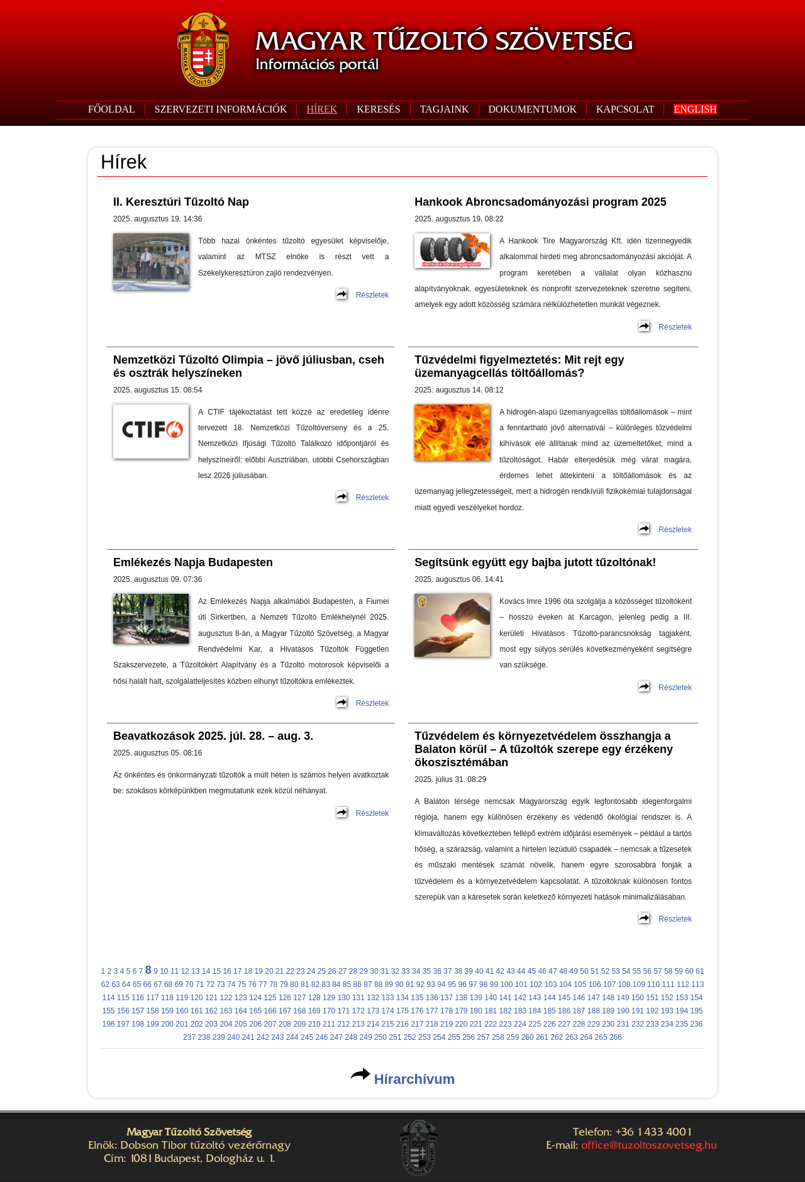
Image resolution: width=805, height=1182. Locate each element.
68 (168, 984)
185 (549, 1010)
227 (564, 1024)
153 (681, 997)
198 (137, 1024)
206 (255, 1024)
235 (681, 1024)
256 (468, 1037)
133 (388, 997)
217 (417, 1024)
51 (595, 971)
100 (506, 984)
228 (578, 1024)
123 (241, 997)
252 (410, 1037)
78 (273, 984)
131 (358, 997)
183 (520, 1010)
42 (500, 971)
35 (427, 971)
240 (233, 1037)
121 (211, 997)
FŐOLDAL (111, 109)
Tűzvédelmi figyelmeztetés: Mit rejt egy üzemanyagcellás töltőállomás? (519, 366)
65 (137, 984)
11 (174, 971)
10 (164, 971)
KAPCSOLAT (625, 109)
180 (476, 1010)
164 (241, 1010)
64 (126, 984)
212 (343, 1024)
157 (137, 1010)
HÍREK (321, 109)
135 (417, 997)
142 (520, 997)
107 (609, 984)
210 (314, 1024)
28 (353, 971)
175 (402, 1010)
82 (315, 984)
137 (446, 997)
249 (366, 1037)
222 (490, 1024)
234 (667, 1024)
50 (584, 971)
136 (432, 997)
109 (639, 984)
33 (405, 971)
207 (270, 1024)
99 (494, 984)
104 (565, 984)
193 (667, 1010)
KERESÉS (378, 109)
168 (299, 1010)
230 (608, 1024)
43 (510, 971)
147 (593, 997)
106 (595, 984)
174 (388, 1010)
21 (279, 971)
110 (653, 984)
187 (578, 1010)
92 (420, 984)
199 (153, 1024)
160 (181, 1010)
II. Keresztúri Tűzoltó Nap (181, 202)
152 (667, 997)
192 (652, 1010)
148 (608, 997)
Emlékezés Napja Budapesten (193, 562)
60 (689, 971)
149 (623, 997)
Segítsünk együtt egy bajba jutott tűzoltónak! (535, 562)
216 (402, 1024)
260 (527, 1037)
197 (123, 1024)
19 (259, 971)
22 (290, 971)
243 (277, 1037)
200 (167, 1024)
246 (321, 1037)
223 (505, 1024)
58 (668, 971)
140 (490, 997)
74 (231, 984)
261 (542, 1037)
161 (197, 1010)
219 (446, 1024)
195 (696, 1010)
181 (490, 1010)
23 (300, 971)
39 (469, 971)
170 (329, 1010)
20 (269, 971)
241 (248, 1037)
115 (123, 997)
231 (623, 1024)
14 (206, 971)
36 (437, 971)
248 (351, 1037)
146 (578, 997)
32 (395, 971)
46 (542, 971)
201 (181, 1024)
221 (476, 1024)
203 (211, 1024)
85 (347, 984)
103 (551, 984)
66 (147, 984)
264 (586, 1037)
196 (108, 1024)
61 (700, 971)
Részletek (372, 295)
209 (299, 1024)
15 (217, 971)
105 (580, 984)
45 (532, 971)
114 (108, 997)
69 (179, 984)
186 (564, 1010)
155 (108, 1010)
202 (197, 1024)
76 (252, 984)
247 (336, 1037)
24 (311, 971)
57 (657, 971)
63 (115, 984)
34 (416, 971)
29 (364, 971)
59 (679, 971)
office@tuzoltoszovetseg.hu (649, 1145)
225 (534, 1024)
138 (461, 997)
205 (241, 1024)
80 (294, 984)
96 (462, 984)
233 (652, 1024)
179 (461, 1010)
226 (549, 1024)
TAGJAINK (444, 109)
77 (262, 984)
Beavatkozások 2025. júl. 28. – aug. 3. (213, 736)
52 (605, 971)
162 (211, 1010)
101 (521, 984)
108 (624, 984)
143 (534, 997)
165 (255, 1010)
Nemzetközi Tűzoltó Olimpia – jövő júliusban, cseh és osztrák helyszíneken (248, 366)
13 (195, 971)
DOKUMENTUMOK (533, 109)
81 (305, 984)
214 (373, 1024)
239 (219, 1037)
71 (200, 984)
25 (322, 971)
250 (380, 1037)
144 (549, 997)
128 (314, 997)
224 (520, 1024)
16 (227, 971)
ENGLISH (695, 109)
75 (242, 984)
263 (571, 1037)
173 (373, 1010)
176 (417, 1010)
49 (574, 971)
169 (314, 1010)
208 (285, 1024)
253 (424, 1037)
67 (157, 984)
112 (683, 984)
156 (123, 1010)
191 (637, 1010)
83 (325, 984)
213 (358, 1024)
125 (270, 997)
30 (374, 971)
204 (225, 1024)
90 (399, 984)
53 (615, 971)
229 (593, 1024)
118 (167, 997)
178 (446, 1010)
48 (563, 971)
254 (439, 1037)
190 (623, 1010)
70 (189, 984)
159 (167, 1010)
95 (452, 984)
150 (637, 997)
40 (479, 971)
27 (342, 971)
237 (189, 1037)
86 (357, 984)
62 (105, 984)
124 (255, 997)
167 (285, 1010)
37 (447, 971)
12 (185, 971)
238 (203, 1037)
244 (292, 1037)
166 (270, 1010)
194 (681, 1010)
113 (697, 984)
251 (395, 1037)
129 (329, 997)
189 (608, 1010)
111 (668, 984)
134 (402, 997)
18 (248, 971)
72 (210, 984)
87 (368, 984)
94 (441, 984)
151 (652, 997)
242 (263, 1037)
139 (476, 997)
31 (384, 971)
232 (637, 1024)
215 (388, 1024)
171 (343, 1010)
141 (505, 997)
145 (564, 997)
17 (237, 971)
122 (225, 997)
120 (197, 997)
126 (285, 997)
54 (626, 971)
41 (490, 971)
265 (601, 1037)
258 (498, 1037)
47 (552, 971)
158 (153, 1010)
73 (220, 984)
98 (483, 984)
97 (473, 984)
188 (593, 1010)
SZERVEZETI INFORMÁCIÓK (221, 109)
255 (454, 1037)
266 (615, 1037)
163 (225, 1010)
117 (153, 997)
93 (430, 984)
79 (284, 984)
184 (534, 1010)
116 (137, 997)
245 (307, 1037)
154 (696, 997)
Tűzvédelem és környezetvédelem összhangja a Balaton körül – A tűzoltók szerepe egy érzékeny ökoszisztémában (543, 749)
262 (556, 1037)
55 (637, 971)
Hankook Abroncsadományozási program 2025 (540, 202)
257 (483, 1037)
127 (299, 997)
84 (336, 984)
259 (512, 1037)
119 (181, 997)
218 (432, 1024)
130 (343, 997)
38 (458, 971)
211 (329, 1024)
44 (521, 971)
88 (378, 984)
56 (647, 971)
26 (332, 971)
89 (389, 984)
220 (461, 1024)
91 (410, 984)
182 (505, 1010)
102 (536, 984)
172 (358, 1010)
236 (696, 1024)
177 (432, 1010)
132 (373, 997)
